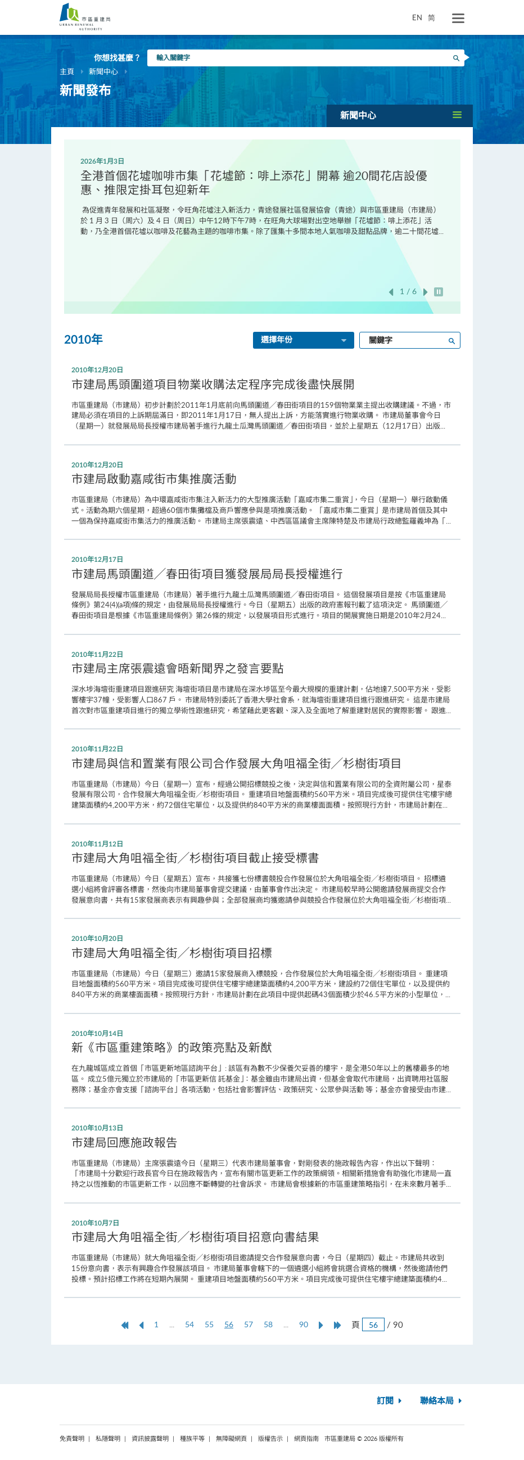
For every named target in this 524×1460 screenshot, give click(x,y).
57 (248, 1324)
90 (303, 1324)
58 (268, 1324)
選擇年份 (305, 340)
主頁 (67, 71)
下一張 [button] (425, 292)
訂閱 (390, 1401)
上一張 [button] (391, 292)
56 (231, 1324)
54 (189, 1324)
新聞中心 (103, 71)
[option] (262, 195)
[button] (400, 116)
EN (417, 17)
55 (209, 1324)
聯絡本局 (442, 1401)
